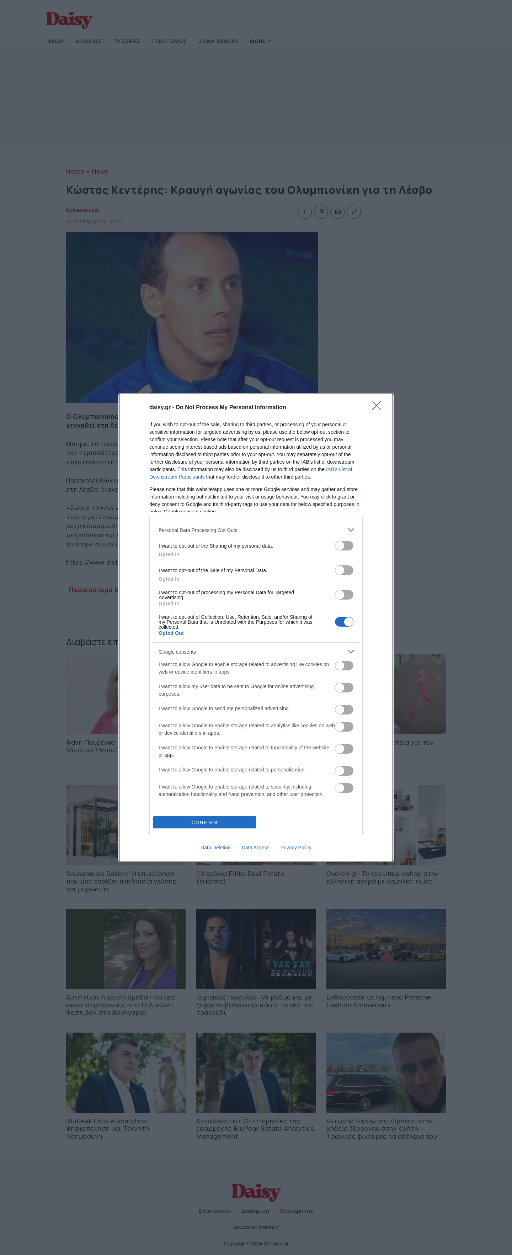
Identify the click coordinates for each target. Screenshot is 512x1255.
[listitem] (256, 530)
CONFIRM (204, 822)
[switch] (344, 545)
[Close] (379, 408)
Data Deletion (216, 847)
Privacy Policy (296, 847)
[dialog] (256, 627)
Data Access (256, 847)
